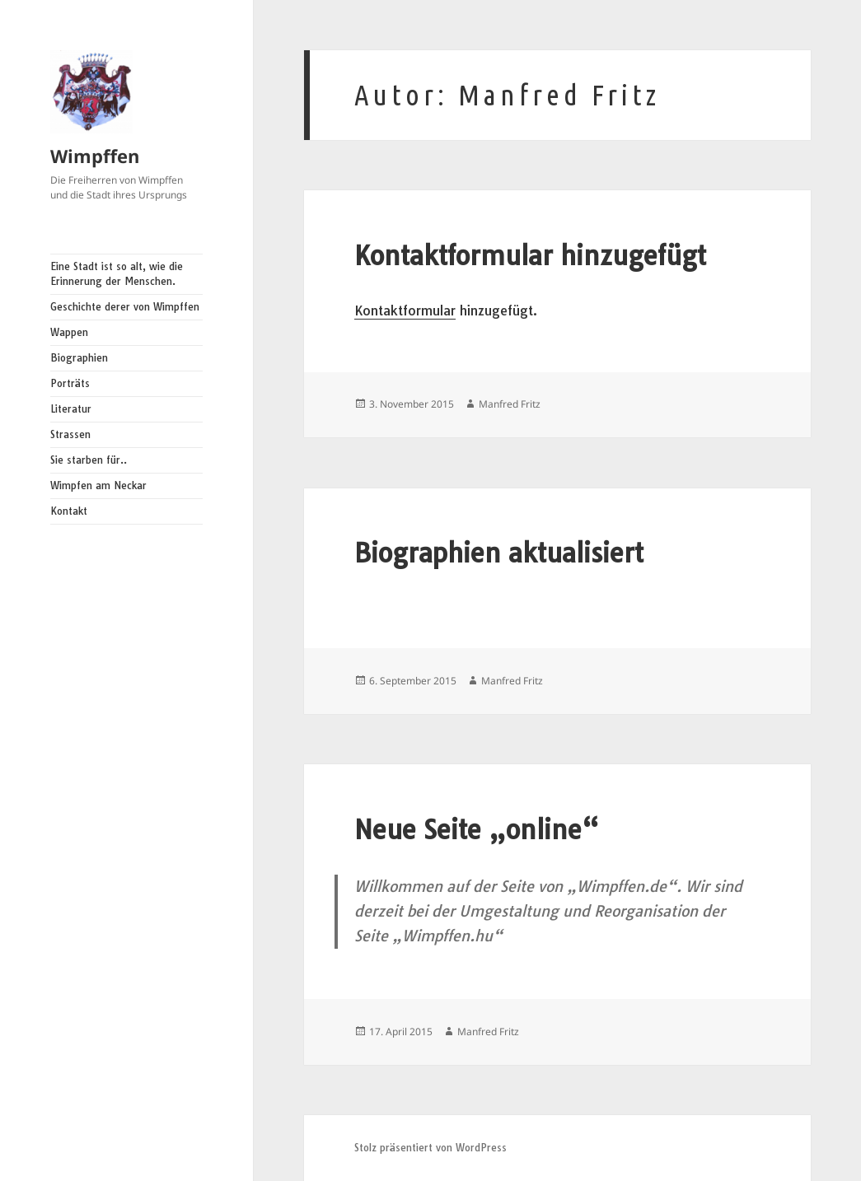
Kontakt (68, 511)
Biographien (79, 358)
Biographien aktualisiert (498, 553)
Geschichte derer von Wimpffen (124, 307)
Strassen (70, 434)
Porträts (70, 383)
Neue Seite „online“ (476, 830)
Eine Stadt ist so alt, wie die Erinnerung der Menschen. (116, 273)
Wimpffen (94, 155)
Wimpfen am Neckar (98, 485)
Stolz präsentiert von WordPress (430, 1147)
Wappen (69, 332)
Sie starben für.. (88, 460)
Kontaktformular (405, 310)
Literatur (70, 409)
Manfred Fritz (509, 404)
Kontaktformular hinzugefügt (530, 256)
